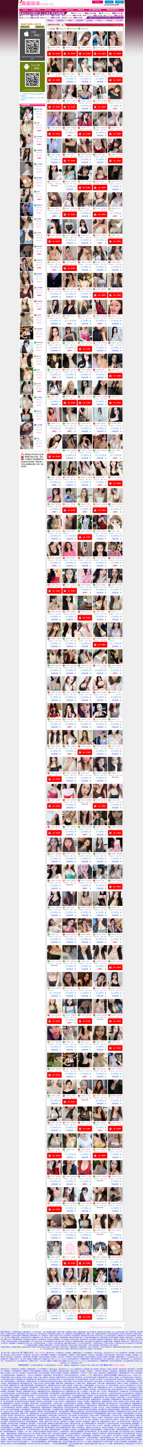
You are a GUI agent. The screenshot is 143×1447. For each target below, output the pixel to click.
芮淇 (118, 128)
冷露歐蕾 (58, 289)
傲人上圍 (74, 47)
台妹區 (70, 20)
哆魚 (103, 612)
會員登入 (97, 2)
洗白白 (119, 208)
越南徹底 (58, 558)
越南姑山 (58, 235)
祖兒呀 (39, 383)
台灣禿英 (58, 477)
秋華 (38, 123)
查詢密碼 (119, 2)
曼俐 (72, 154)
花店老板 (119, 585)
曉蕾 (118, 531)
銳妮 (118, 396)
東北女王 (89, 612)
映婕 (103, 154)
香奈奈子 (89, 47)
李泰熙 (58, 101)
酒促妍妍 (39, 329)
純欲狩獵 (39, 342)
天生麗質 (39, 425)
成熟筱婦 (89, 396)
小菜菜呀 (89, 262)
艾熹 (118, 235)
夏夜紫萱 (74, 181)
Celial (118, 316)
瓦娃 (72, 396)
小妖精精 (39, 164)
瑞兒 (118, 370)
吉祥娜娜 (104, 316)
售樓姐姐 (74, 128)
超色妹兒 (58, 531)
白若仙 (58, 450)
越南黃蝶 (104, 504)
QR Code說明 (40, 27)
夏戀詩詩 (39, 205)
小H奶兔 (58, 638)
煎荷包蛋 (89, 181)
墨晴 (57, 208)
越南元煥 (89, 343)
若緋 (38, 191)
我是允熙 (74, 423)
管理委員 (39, 136)
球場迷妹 (104, 101)
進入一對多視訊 (115, 213)
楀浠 (103, 47)
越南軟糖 (74, 235)
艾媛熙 (58, 47)
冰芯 (87, 208)
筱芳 (103, 181)
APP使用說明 (25, 27)
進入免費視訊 (70, 78)
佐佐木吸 (119, 504)
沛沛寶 (39, 315)
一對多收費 (109, 20)
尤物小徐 (39, 260)
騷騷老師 (119, 558)
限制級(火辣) (63, 29)
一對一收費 (119, 20)
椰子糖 (104, 558)
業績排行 (50, 20)
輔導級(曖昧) (73, 29)
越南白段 (104, 531)
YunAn (73, 343)
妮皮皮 (39, 411)
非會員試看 (69, 81)
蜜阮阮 (104, 585)
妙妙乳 (119, 262)
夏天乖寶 (39, 109)
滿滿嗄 (88, 558)
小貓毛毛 (104, 235)
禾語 (87, 316)
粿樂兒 (119, 450)
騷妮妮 (88, 74)
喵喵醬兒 (39, 178)
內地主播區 (79, 20)
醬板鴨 (88, 585)
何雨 (38, 370)
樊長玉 (58, 370)
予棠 (57, 343)
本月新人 (99, 20)
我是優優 (58, 74)
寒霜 (103, 74)
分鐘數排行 (60, 20)
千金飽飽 (89, 477)
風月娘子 (74, 262)
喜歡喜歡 (58, 612)
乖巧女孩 (119, 181)
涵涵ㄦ (119, 101)
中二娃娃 (119, 154)
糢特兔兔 (104, 450)
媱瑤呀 (119, 423)
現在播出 (89, 154)
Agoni (57, 423)
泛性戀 (39, 233)
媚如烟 (104, 289)
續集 (118, 289)
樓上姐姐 (74, 208)
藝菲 (103, 370)
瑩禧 (103, 477)
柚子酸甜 (39, 287)
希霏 (87, 128)
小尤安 (58, 316)
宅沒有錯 (104, 343)
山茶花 (88, 504)
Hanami (58, 262)
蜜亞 (87, 235)
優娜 (72, 74)
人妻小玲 (74, 585)
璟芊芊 (88, 423)
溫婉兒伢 (89, 370)
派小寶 (119, 47)
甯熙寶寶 (58, 504)
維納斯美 (74, 450)
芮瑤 (57, 396)
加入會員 (109, 2)
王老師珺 (89, 101)
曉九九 (73, 477)
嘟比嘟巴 (39, 246)
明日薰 (73, 504)
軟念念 (39, 356)
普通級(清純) (84, 29)
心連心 (104, 262)
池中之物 (119, 343)
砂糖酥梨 (39, 150)
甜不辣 (119, 74)
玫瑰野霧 (39, 301)
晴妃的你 (74, 289)
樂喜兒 (73, 558)
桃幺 (38, 438)
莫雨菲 (73, 531)
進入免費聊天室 (69, 455)
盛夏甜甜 (39, 274)
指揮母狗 (89, 289)
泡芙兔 (73, 638)
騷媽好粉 (89, 531)
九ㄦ (118, 612)
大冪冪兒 (39, 397)
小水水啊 (89, 450)
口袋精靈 (104, 396)
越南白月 (104, 128)
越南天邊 (58, 585)
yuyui (57, 181)
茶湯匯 (39, 219)
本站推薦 (89, 20)
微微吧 (73, 612)
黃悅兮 (104, 423)
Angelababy (74, 370)
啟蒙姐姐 (119, 477)
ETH (72, 316)
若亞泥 (88, 638)
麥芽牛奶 (58, 128)
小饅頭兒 (74, 101)
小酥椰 (58, 154)
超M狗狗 (104, 208)
